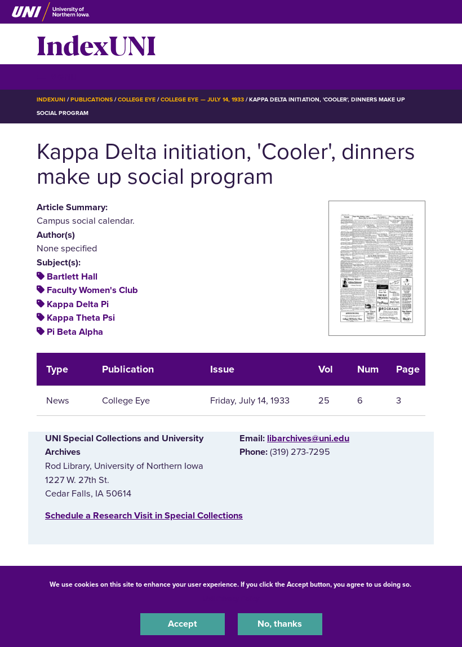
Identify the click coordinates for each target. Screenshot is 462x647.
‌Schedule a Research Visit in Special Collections (144, 515)
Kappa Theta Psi (81, 318)
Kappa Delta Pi (78, 304)
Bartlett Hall (72, 276)
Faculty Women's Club (92, 290)
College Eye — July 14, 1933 (202, 99)
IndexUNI (96, 44)
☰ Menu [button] (57, 76)
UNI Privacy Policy (231, 598)
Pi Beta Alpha (75, 332)
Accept (182, 624)
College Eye (137, 99)
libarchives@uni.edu (308, 438)
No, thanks (279, 624)
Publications (91, 99)
